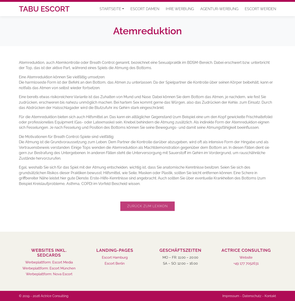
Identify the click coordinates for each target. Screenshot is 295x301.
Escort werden (260, 9)
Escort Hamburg (115, 257)
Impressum (230, 296)
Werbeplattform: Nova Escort (49, 274)
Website (246, 257)
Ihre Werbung (180, 9)
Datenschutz (251, 296)
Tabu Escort (44, 9)
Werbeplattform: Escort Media (49, 262)
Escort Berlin (115, 263)
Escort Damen (144, 9)
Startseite (110, 9)
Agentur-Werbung (219, 9)
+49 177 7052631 (246, 263)
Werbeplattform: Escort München (49, 268)
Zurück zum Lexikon (147, 206)
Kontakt (270, 296)
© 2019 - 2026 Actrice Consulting (43, 296)
